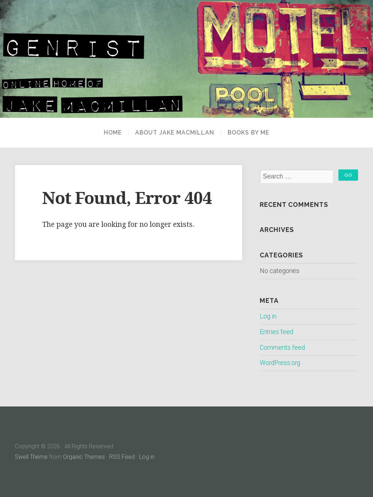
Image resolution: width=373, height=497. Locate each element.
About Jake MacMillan (174, 132)
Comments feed (282, 347)
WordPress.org (280, 362)
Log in (268, 316)
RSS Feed (122, 456)
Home (113, 132)
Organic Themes (84, 456)
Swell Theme (31, 456)
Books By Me (248, 132)
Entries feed (276, 332)
